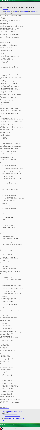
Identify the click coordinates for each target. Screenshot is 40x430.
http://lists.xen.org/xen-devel (4, 408)
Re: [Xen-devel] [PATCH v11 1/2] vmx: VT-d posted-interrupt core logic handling (12, 411)
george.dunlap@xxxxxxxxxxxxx (24, 11)
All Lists (2, 4)
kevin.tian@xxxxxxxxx (7, 11)
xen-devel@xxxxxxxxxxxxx (5, 9)
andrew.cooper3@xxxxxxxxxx (35, 11)
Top (0, 4)
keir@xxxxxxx (15, 11)
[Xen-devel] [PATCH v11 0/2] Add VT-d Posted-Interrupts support (10, 414)
